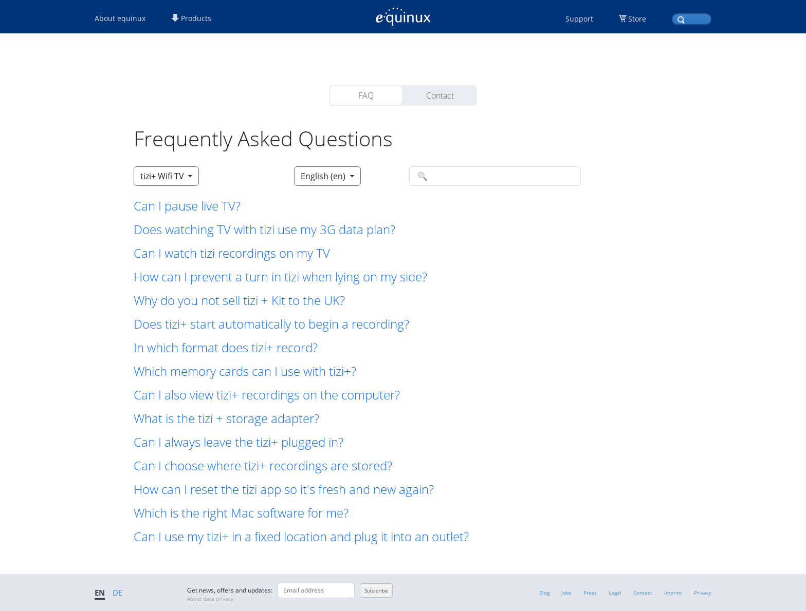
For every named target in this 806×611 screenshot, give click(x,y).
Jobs (566, 592)
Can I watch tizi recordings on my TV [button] (232, 253)
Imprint (673, 592)
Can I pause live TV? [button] (187, 206)
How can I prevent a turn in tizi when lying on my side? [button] (280, 276)
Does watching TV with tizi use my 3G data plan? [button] (264, 229)
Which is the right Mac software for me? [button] (241, 513)
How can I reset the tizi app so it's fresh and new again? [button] (284, 489)
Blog (544, 592)
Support (579, 19)
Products (191, 18)
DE (117, 592)
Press (590, 592)
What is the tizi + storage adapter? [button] (226, 418)
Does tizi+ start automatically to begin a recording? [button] (271, 324)
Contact (440, 95)
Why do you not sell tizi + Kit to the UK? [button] (239, 300)
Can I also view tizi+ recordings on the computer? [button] (267, 395)
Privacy (702, 592)
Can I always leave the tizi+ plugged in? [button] (238, 442)
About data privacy (210, 598)
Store (637, 19)
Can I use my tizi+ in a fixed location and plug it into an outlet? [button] (301, 536)
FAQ (366, 95)
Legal (615, 592)
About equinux (120, 18)
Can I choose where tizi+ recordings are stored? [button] (263, 465)
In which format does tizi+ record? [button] (226, 347)
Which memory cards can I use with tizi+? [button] (245, 371)
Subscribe (376, 590)
